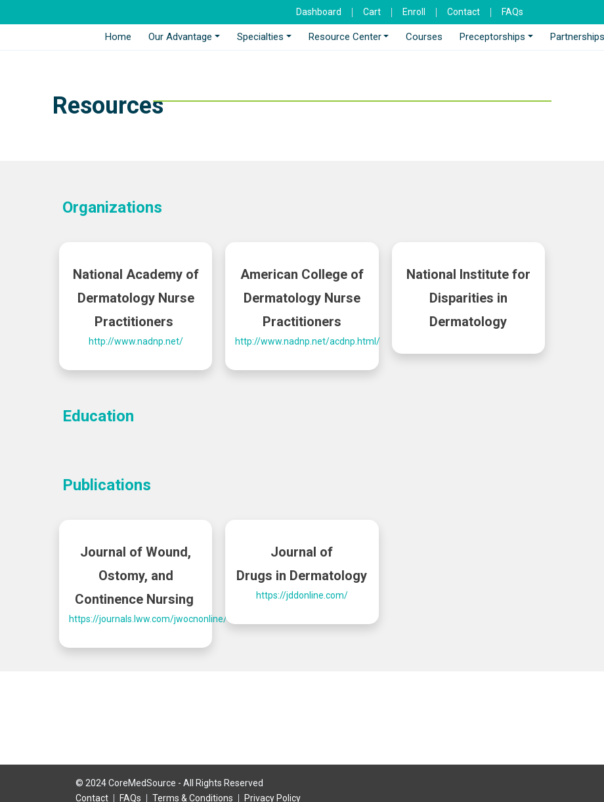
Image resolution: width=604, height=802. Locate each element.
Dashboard (318, 12)
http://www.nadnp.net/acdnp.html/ (307, 341)
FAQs (512, 12)
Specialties (260, 37)
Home (118, 37)
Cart (372, 12)
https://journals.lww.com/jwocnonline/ (148, 619)
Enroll (413, 12)
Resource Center (345, 37)
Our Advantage (180, 37)
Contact (463, 12)
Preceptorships (492, 37)
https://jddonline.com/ (302, 595)
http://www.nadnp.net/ (136, 341)
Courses (424, 37)
